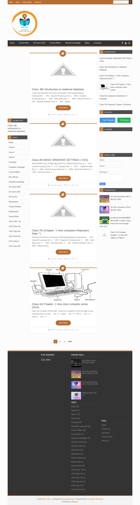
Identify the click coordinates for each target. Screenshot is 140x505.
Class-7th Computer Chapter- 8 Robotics (115, 104)
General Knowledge (72, 43)
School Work (24, 43)
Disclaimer (106, 433)
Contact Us (106, 429)
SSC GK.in (47, 499)
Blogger (75, 502)
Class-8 (12, 157)
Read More (63, 108)
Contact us (38, 2)
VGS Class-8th (14, 246)
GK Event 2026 (39, 43)
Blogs (87, 43)
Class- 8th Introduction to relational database (16, 128)
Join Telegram (108, 120)
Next (70, 341)
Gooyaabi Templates (95, 499)
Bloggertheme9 (69, 499)
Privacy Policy (27, 2)
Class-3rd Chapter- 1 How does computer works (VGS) (120, 87)
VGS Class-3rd (14, 226)
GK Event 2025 (15, 187)
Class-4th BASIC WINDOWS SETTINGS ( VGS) (60, 159)
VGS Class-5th (14, 236)
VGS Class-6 (14, 241)
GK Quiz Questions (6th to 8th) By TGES (90, 372)
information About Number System (89, 361)
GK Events (13, 197)
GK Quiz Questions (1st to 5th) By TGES (90, 383)
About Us (105, 441)
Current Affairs (55, 43)
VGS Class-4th (14, 231)
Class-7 (12, 152)
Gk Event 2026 (14, 192)
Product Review (15, 207)
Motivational (13, 202)
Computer (12, 162)
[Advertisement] (17, 83)
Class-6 (12, 147)
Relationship (13, 211)
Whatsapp (124, 120)
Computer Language (17, 167)
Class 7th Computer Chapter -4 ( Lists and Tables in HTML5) (118, 235)
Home (11, 2)
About (18, 2)
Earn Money (13, 177)
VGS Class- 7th (15, 221)
